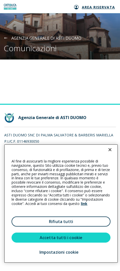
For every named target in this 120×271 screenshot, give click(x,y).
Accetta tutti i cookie (61, 237)
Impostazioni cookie (59, 252)
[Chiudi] (109, 149)
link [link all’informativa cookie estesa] (84, 203)
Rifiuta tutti (61, 221)
